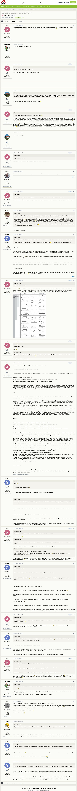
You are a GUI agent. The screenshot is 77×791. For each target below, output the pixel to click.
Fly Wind (7, 210)
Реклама (12, 6)
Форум (2, 7)
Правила (7, 6)
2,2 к (7, 730)
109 (7, 487)
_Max (7, 701)
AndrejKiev (7, 721)
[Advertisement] (35, 85)
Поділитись (11, 17)
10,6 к (7, 53)
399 (7, 99)
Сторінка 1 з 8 (22, 21)
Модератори (42, 6)
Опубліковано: (18, 25)
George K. (7, 234)
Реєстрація (73, 2)
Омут (7, 90)
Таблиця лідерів (26, 6)
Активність (18, 6)
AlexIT (8, 15)
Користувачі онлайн (34, 6)
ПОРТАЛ (48, 6)
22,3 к (7, 181)
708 (7, 73)
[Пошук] (30, 2)
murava (6, 171)
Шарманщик (7, 44)
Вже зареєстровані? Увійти (63, 2)
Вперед (13, 21)
